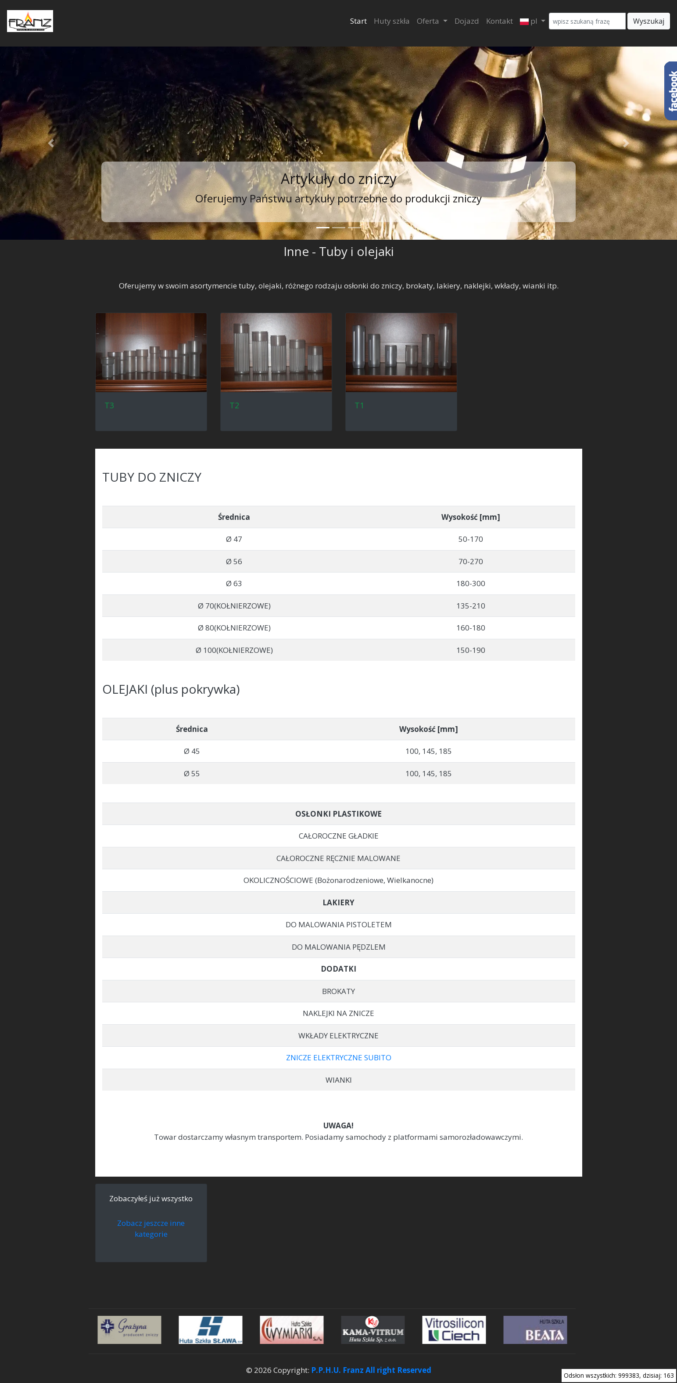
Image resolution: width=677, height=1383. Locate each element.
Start (358, 21)
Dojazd (467, 21)
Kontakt (499, 21)
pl (529, 21)
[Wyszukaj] (587, 21)
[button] (50, 143)
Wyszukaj (648, 21)
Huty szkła (392, 21)
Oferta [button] (429, 21)
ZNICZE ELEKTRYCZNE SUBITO (338, 1057)
